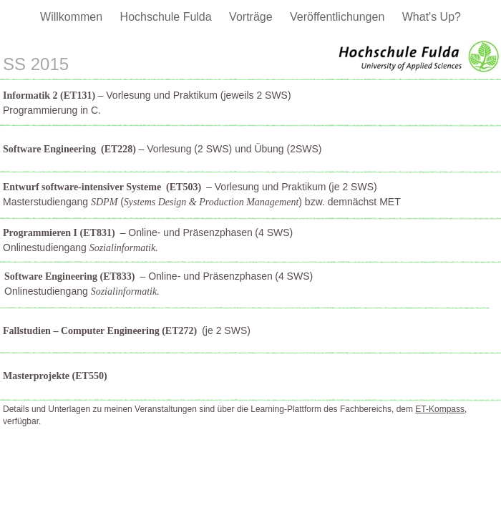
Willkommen (73, 17)
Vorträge (252, 17)
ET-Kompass (439, 409)
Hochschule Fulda (167, 17)
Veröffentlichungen (339, 17)
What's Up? (431, 17)
